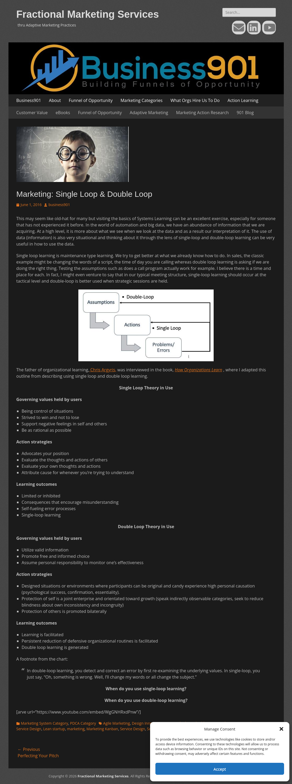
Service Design (132, 728)
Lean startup (54, 728)
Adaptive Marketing (149, 112)
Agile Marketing (116, 723)
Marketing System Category (44, 723)
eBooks (63, 112)
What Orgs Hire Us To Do (195, 100)
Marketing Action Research (202, 112)
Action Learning (243, 100)
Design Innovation (147, 723)
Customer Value (32, 112)
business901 (59, 204)
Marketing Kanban (102, 728)
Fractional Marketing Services (87, 14)
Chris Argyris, (102, 370)
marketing (75, 728)
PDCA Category (83, 723)
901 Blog (245, 112)
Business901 (28, 100)
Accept (220, 769)
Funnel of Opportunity (91, 100)
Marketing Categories (141, 100)
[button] (281, 729)
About (55, 100)
